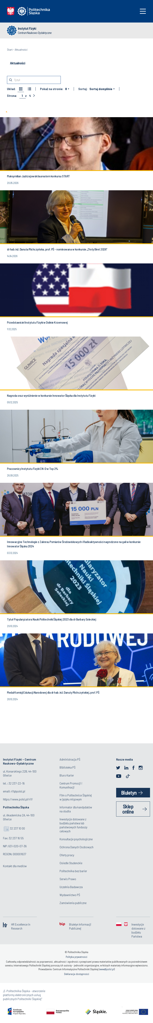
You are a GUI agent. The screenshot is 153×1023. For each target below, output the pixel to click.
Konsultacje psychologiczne (76, 839)
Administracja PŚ (70, 759)
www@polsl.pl (106, 969)
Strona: (12, 95)
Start (10, 49)
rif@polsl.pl (18, 791)
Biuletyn (129, 792)
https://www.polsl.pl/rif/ (18, 799)
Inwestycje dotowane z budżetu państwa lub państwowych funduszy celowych (73, 825)
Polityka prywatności (76, 956)
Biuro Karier (67, 775)
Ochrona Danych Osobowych (76, 847)
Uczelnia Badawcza (71, 887)
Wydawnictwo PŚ (70, 895)
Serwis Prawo (68, 879)
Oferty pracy (67, 855)
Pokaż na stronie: (51, 89)
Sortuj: (82, 89)
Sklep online (128, 809)
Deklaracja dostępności (76, 974)
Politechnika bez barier (73, 871)
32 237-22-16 (17, 783)
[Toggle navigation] (143, 11)
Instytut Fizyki (27, 28)
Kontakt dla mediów (15, 866)
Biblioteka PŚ (68, 767)
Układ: (11, 89)
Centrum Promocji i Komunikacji (71, 785)
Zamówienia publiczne (73, 903)
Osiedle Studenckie (71, 863)
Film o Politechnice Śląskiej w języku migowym (76, 797)
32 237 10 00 (17, 828)
